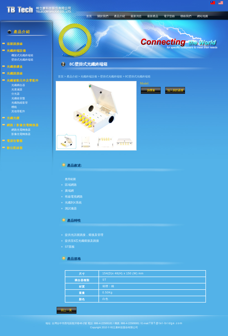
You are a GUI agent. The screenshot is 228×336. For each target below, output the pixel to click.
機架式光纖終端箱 (22, 55)
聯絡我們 (185, 16)
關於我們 (102, 16)
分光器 (15, 93)
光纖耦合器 (18, 85)
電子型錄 (169, 16)
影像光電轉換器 (20, 134)
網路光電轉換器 (20, 129)
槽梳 (14, 107)
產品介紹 (119, 16)
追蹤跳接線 (15, 44)
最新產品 (152, 16)
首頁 (89, 16)
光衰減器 (16, 89)
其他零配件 (18, 111)
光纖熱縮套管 (19, 102)
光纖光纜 (13, 118)
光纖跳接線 (15, 73)
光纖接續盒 (15, 66)
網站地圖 (202, 16)
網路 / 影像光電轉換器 (23, 125)
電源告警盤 (15, 141)
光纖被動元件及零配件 (23, 80)
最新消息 (136, 16)
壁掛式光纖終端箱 (111, 76)
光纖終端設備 (89, 76)
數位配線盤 (15, 148)
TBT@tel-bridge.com (165, 323)
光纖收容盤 (18, 98)
